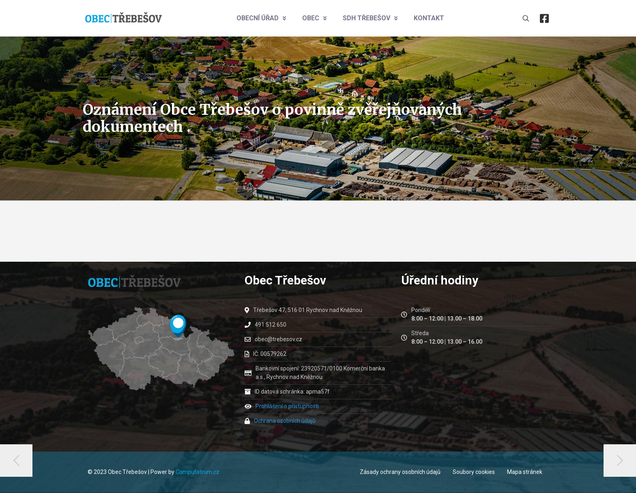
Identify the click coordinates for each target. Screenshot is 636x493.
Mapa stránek (524, 472)
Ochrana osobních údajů (285, 421)
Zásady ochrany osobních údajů (400, 472)
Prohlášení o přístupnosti (287, 406)
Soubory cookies (474, 472)
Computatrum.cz (197, 472)
